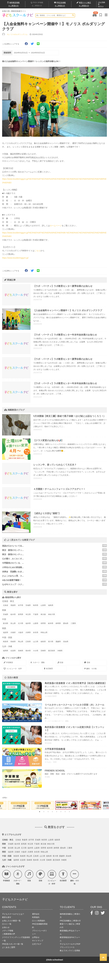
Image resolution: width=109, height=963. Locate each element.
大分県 (35, 651)
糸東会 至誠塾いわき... (13, 571)
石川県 (20, 623)
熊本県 (28, 651)
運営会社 (35, 914)
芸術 (87, 662)
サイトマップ (37, 941)
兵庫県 (28, 632)
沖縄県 (59, 651)
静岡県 (58, 623)
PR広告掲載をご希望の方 (70, 921)
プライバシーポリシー (39, 932)
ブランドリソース (67, 947)
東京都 (43, 614)
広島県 (28, 642)
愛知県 (65, 623)
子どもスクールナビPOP (70, 944)
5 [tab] (56, 811)
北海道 (5, 605)
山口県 (35, 642)
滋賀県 (5, 632)
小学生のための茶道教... (13, 567)
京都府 (13, 632)
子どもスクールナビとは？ (13, 914)
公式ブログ (36, 944)
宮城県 (28, 605)
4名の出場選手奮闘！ (11, 580)
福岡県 (5, 651)
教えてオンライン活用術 (70, 950)
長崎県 (20, 651)
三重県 (73, 623)
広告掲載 (60, 4)
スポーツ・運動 (38, 662)
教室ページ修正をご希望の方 (70, 925)
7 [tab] (65, 811)
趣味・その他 (90, 669)
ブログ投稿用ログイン (101, 4)
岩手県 (20, 605)
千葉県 (35, 614)
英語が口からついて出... (13, 546)
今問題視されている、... (13, 563)
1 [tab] (39, 811)
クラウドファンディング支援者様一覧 (16, 939)
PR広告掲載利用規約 (40, 925)
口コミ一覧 (6, 924)
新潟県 (5, 623)
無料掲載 (13, 4)
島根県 (13, 642)
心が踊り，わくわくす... (13, 559)
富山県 (13, 623)
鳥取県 (5, 642)
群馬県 (20, 614)
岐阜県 (50, 623)
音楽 (60, 662)
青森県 (13, 605)
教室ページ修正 (84, 4)
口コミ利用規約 (38, 921)
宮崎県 (43, 651)
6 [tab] (60, 811)
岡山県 (20, 642)
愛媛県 (58, 642)
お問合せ (35, 937)
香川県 (50, 642)
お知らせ (6, 927)
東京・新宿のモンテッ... (13, 550)
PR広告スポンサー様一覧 (12, 944)
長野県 (43, 623)
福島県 (50, 605)
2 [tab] (43, 811)
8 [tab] (69, 811)
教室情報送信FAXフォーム (70, 939)
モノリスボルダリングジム (17, 34)
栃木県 (13, 614)
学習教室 (8, 662)
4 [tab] (52, 811)
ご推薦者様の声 (8, 934)
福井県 (28, 623)
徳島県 (43, 642)
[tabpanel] (66, 805)
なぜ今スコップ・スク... (13, 584)
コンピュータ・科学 (52, 877)
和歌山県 (44, 632)
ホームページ (56, 225)
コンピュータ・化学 (13, 669)
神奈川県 (51, 614)
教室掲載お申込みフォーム (70, 932)
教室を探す (6, 917)
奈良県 (35, 632)
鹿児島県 (51, 651)
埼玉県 (28, 614)
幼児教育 (48, 669)
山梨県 (35, 623)
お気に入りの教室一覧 (11, 921)
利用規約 (35, 917)
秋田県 (35, 605)
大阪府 (20, 632)
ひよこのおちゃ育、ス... (13, 576)
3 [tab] (48, 811)
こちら (37, 250)
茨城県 (5, 614)
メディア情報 (7, 931)
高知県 (65, 642)
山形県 (43, 605)
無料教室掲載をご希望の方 (70, 915)
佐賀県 (13, 651)
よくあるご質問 (8, 947)
